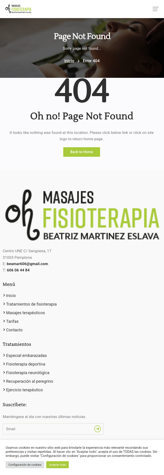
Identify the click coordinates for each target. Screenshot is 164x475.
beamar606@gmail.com (27, 263)
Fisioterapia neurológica (27, 372)
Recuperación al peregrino (29, 381)
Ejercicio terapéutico (24, 389)
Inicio (69, 60)
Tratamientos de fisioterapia (31, 304)
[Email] (37, 429)
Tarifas (12, 321)
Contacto (14, 330)
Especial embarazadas (26, 355)
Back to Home (81, 152)
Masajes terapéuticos (25, 312)
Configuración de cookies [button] (24, 464)
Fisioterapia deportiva (25, 364)
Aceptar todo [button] (57, 464)
